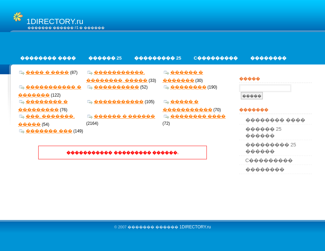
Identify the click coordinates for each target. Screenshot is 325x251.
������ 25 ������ (263, 132)
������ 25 (105, 58)
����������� (115, 101)
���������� (113, 87)
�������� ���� (48, 58)
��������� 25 (157, 58)
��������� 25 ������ (270, 148)
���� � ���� (44, 72)
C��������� (216, 58)
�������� (268, 58)
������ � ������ (121, 116)
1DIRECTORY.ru (195, 227)
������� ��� (45, 131)
